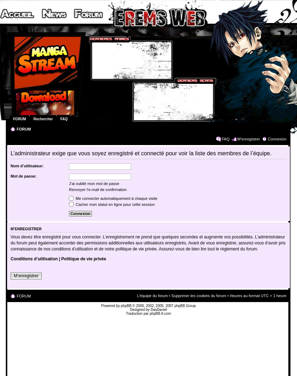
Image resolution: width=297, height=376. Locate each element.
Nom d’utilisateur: (27, 166)
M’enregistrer (248, 139)
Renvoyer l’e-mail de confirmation (98, 189)
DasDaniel (159, 310)
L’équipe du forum (152, 296)
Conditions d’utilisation (34, 258)
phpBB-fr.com (160, 314)
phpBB (126, 306)
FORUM (24, 129)
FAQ (225, 139)
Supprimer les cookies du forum (198, 296)
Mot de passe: (23, 176)
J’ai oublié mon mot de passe (94, 183)
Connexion (277, 139)
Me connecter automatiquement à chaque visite (113, 198)
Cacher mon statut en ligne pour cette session (112, 204)
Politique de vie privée (83, 258)
